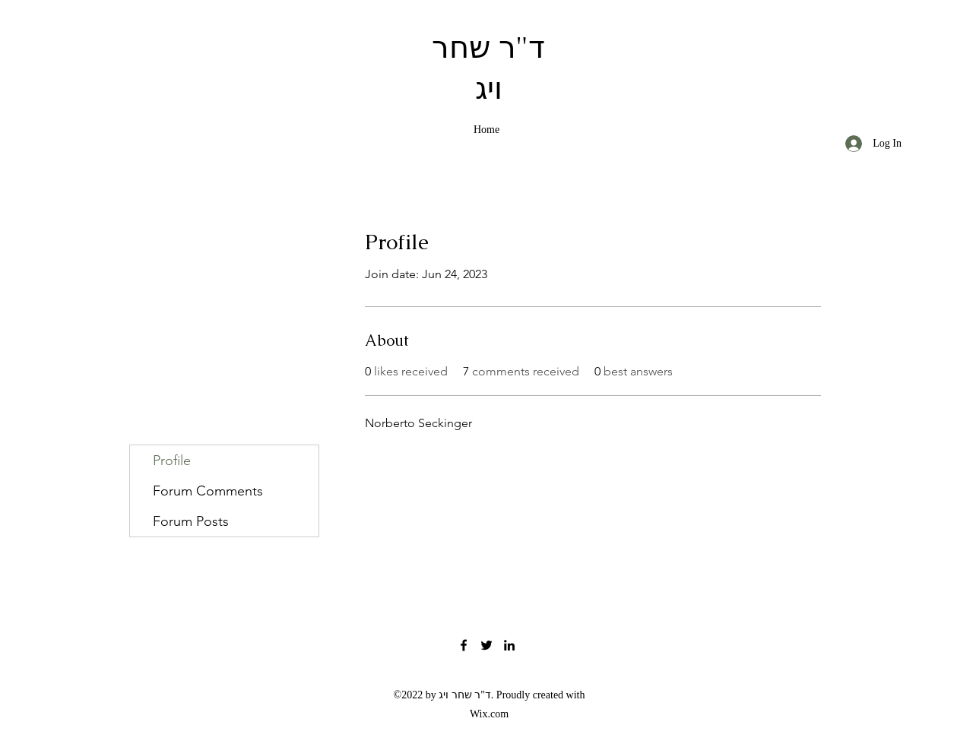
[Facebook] (463, 645)
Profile (172, 460)
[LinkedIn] (509, 645)
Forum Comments (208, 491)
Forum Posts (191, 521)
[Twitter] (486, 645)
